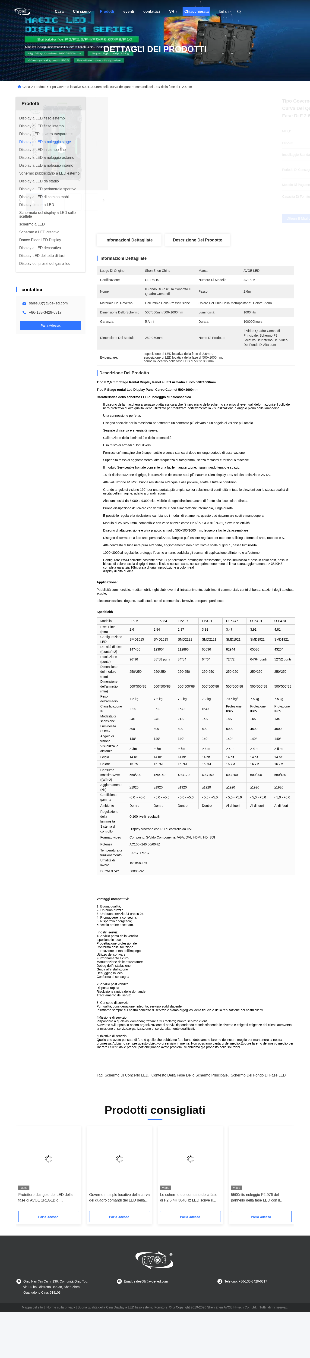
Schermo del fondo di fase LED (258, 1112)
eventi (128, 11)
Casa (59, 11)
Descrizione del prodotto (197, 240)
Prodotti (107, 11)
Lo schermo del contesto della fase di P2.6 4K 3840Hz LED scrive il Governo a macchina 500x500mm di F (190, 1235)
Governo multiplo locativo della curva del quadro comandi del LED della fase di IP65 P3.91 (119, 1235)
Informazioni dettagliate (129, 240)
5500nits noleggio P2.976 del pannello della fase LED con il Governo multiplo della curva (255, 1235)
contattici (151, 11)
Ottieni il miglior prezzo (219, 218)
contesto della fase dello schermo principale (190, 1112)
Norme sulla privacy (61, 1344)
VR (171, 11)
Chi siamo (82, 11)
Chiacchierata (196, 11)
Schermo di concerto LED (127, 1112)
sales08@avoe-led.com (48, 303)
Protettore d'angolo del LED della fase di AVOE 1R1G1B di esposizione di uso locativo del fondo (48, 1235)
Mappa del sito (32, 1344)
